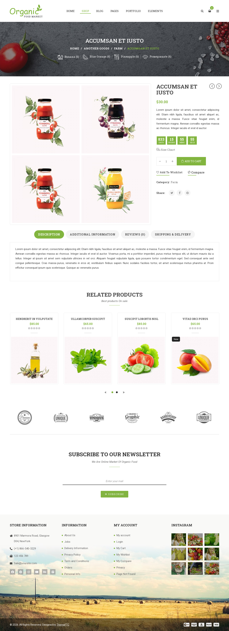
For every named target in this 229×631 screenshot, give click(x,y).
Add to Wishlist (169, 172)
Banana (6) (72, 56)
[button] (114, 494)
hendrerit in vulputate (34, 319)
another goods (96, 48)
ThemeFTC (63, 624)
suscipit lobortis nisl (141, 319)
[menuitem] (70, 11)
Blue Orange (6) (100, 56)
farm (118, 48)
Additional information (92, 234)
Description (49, 234)
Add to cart (193, 161)
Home (74, 48)
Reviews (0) (135, 234)
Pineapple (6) (130, 56)
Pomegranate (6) (160, 56)
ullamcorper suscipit (88, 319)
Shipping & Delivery (173, 234)
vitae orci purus (195, 319)
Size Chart (165, 149)
